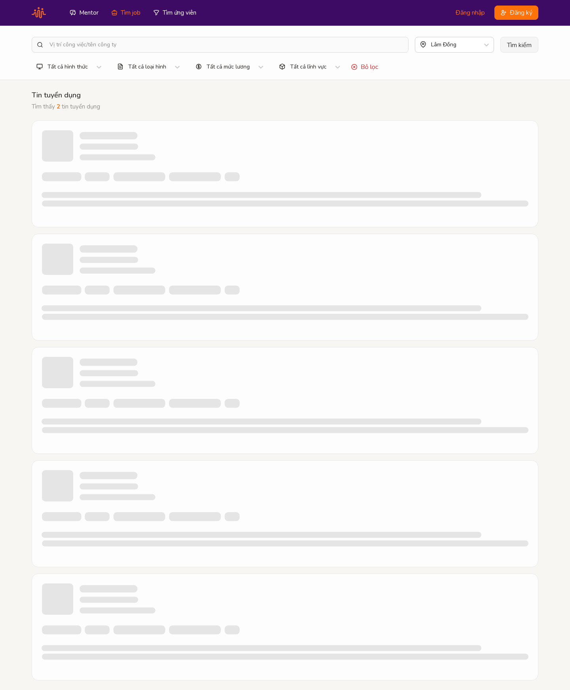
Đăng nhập (470, 12)
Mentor (84, 13)
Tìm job (126, 13)
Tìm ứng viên (174, 13)
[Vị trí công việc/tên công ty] (227, 44)
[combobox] (432, 45)
